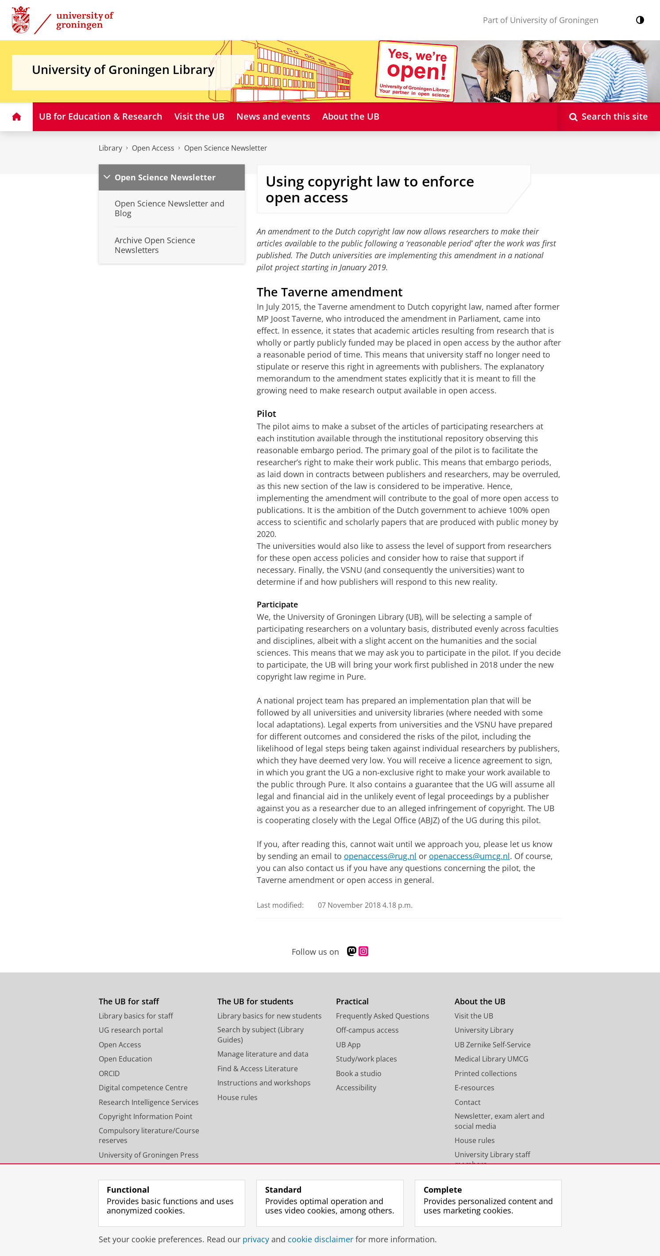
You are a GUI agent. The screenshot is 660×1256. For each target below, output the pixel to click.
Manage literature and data (263, 1054)
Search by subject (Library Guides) (260, 1035)
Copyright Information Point (146, 1116)
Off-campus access (367, 1030)
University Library (484, 1030)
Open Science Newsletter (225, 148)
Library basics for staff (136, 1016)
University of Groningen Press (149, 1155)
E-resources (474, 1088)
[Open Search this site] (608, 116)
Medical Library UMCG (492, 1059)
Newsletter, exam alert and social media (499, 1121)
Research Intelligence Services (149, 1102)
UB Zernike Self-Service (493, 1045)
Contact (468, 1102)
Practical (352, 1001)
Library (110, 148)
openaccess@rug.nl (380, 856)
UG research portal (131, 1030)
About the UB (480, 1001)
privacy (256, 1239)
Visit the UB (474, 1016)
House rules (237, 1097)
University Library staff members (492, 1160)
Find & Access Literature (257, 1068)
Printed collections (486, 1073)
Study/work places (366, 1059)
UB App (348, 1045)
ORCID (109, 1073)
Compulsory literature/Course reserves (149, 1136)
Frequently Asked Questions (382, 1016)
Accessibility (356, 1088)
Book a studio (359, 1073)
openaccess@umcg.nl (469, 856)
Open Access (153, 148)
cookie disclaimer (320, 1239)
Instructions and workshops (264, 1083)
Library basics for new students (269, 1016)
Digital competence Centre (143, 1088)
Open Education (125, 1059)
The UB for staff (129, 1001)
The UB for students (255, 1001)
